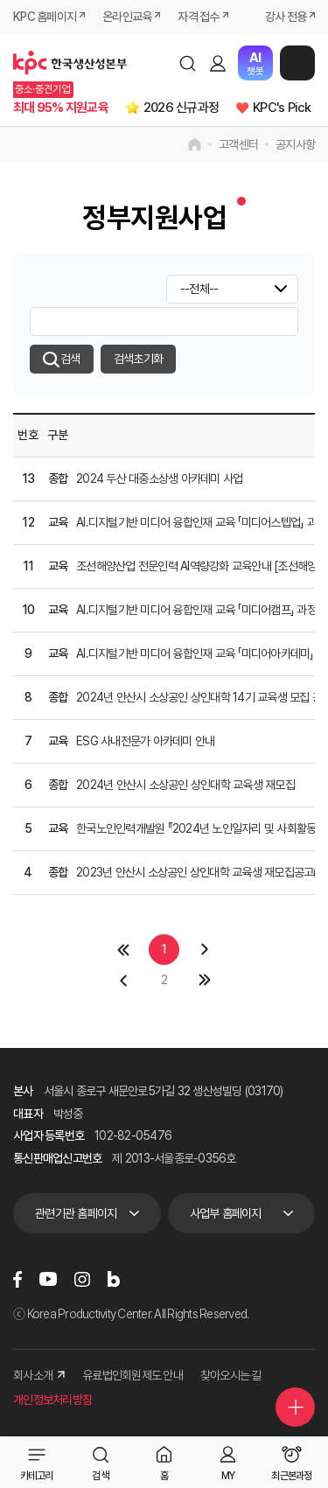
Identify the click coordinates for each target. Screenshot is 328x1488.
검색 (187, 62)
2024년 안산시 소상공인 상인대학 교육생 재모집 (185, 785)
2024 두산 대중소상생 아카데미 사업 (159, 479)
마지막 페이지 (205, 980)
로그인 (218, 62)
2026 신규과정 (181, 107)
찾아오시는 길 (231, 1375)
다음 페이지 (205, 949)
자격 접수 (198, 17)
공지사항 (295, 144)
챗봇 (255, 63)
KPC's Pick (282, 107)
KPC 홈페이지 (44, 17)
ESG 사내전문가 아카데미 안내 (145, 741)
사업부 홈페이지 (226, 1213)
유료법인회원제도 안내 (132, 1375)
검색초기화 (138, 359)
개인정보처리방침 (52, 1400)
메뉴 (297, 62)
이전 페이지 (123, 980)
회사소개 (39, 1375)
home (194, 144)
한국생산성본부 (70, 63)
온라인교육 (126, 17)
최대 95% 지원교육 (60, 107)
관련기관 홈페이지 (75, 1213)
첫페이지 (123, 949)
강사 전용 (285, 17)
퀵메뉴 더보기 (295, 1407)
